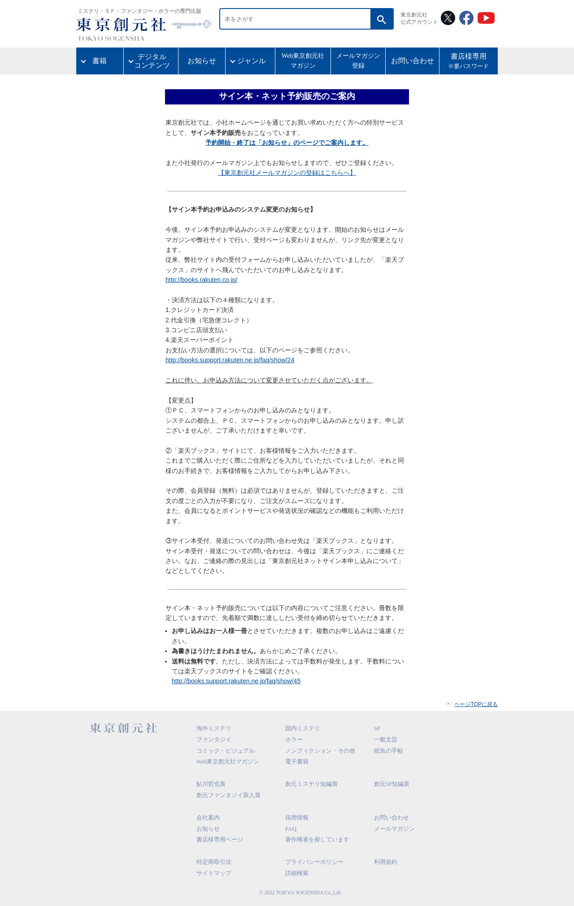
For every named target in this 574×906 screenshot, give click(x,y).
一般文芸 (385, 739)
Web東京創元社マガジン (303, 60)
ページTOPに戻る (476, 704)
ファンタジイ (213, 739)
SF (377, 728)
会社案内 (208, 817)
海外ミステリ (213, 728)
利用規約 (385, 861)
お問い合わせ (412, 61)
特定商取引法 (213, 861)
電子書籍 (297, 761)
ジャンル (251, 61)
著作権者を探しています (317, 839)
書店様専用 (468, 61)
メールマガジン (394, 828)
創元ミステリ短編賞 (311, 783)
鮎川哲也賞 (211, 783)
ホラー (294, 739)
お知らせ (201, 61)
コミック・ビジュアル (225, 750)
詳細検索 (297, 873)
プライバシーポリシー (314, 861)
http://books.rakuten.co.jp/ (201, 279)
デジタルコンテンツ (152, 61)
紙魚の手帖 (388, 750)
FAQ (290, 828)
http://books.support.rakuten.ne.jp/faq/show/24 (229, 360)
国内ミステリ (302, 728)
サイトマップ (213, 873)
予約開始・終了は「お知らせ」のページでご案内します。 (287, 142)
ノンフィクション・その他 (320, 750)
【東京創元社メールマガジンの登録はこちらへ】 (287, 172)
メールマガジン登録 (358, 60)
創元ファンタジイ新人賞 (228, 795)
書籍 (99, 61)
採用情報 (297, 817)
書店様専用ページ (219, 839)
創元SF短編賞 (391, 783)
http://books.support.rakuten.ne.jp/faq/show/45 (236, 681)
